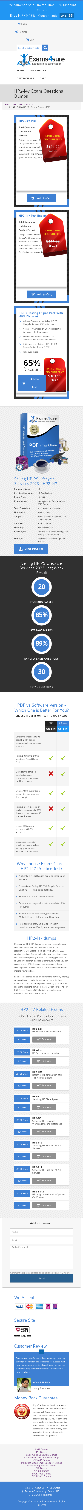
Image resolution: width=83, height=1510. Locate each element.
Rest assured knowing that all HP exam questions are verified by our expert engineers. (42, 951)
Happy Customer (32, 1401)
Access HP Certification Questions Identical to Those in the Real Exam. (43, 345)
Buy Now (38, 1065)
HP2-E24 (28, 1055)
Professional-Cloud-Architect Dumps (41, 1464)
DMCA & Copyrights (50, 1498)
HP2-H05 (28, 1098)
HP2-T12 (28, 1166)
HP (14, 92)
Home (14, 71)
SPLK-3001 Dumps (41, 1483)
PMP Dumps (41, 1456)
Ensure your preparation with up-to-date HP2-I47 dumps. (38, 932)
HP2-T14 (28, 1187)
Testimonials (54, 71)
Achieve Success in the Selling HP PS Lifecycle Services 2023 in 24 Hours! (39, 336)
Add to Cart (44, 187)
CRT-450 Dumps (41, 1467)
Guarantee (43, 1494)
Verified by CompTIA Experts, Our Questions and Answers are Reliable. (40, 353)
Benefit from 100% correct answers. (28, 925)
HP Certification (26, 92)
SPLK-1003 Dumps (41, 1480)
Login (13, 23)
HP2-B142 (29, 1209)
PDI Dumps (41, 1475)
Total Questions (41, 740)
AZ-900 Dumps (41, 1477)
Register (12, 31)
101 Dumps (41, 1459)
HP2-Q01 (28, 1141)
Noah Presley (32, 1395)
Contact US (29, 1498)
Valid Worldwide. (24, 368)
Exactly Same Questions (42, 711)
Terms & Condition (63, 1494)
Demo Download (25, 592)
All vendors (32, 71)
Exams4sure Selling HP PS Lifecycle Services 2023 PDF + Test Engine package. (41, 917)
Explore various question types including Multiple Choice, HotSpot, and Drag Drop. (43, 941)
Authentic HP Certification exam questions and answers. (38, 908)
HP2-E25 (28, 1076)
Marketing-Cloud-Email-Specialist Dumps (41, 1469)
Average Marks (41, 682)
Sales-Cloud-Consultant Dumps (41, 1461)
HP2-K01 (28, 1120)
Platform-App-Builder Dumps (41, 1472)
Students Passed (41, 653)
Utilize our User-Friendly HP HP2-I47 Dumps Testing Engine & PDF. (42, 362)
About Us (28, 1494)
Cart (72, 71)
